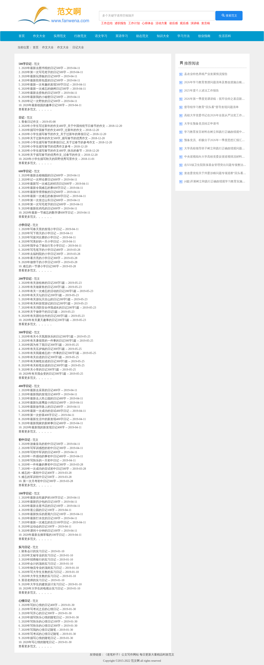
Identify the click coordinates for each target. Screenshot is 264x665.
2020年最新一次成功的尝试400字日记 (45, 410)
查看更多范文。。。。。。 (36, 109)
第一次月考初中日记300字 (39, 481)
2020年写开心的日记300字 (38, 613)
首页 (22, 36)
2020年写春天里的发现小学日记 (41, 229)
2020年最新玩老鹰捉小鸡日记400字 (43, 402)
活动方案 (161, 23)
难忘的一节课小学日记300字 (41, 266)
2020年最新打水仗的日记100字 (40, 518)
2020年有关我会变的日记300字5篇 (44, 373)
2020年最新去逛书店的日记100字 (42, 505)
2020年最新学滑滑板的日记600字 (42, 192)
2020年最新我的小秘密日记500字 (42, 97)
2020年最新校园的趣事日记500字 (44, 105)
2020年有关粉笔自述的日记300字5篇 (44, 365)
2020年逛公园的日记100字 (38, 510)
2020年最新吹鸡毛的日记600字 (40, 208)
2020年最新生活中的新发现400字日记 (45, 419)
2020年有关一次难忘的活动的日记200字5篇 (48, 291)
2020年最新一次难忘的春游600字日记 (45, 196)
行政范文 (80, 36)
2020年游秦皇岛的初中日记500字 (42, 443)
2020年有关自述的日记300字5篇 (41, 357)
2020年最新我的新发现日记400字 (44, 427)
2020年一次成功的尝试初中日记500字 (45, 468)
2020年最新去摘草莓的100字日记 (44, 534)
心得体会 (147, 23)
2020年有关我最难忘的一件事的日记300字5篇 (50, 353)
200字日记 (25, 278)
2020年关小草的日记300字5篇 (40, 369)
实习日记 (24, 547)
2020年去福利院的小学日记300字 (42, 253)
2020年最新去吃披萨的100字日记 (42, 497)
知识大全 (163, 36)
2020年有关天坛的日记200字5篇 (41, 295)
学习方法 (183, 36)
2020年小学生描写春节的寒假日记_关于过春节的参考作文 (58, 142)
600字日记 (25, 171)
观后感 (184, 23)
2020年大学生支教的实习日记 (40, 576)
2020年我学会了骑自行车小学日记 (43, 245)
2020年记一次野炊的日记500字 (40, 101)
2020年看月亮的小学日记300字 (40, 258)
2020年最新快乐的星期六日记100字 (43, 514)
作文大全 (39, 36)
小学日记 (24, 225)
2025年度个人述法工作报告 (201, 90)
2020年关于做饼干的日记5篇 (39, 311)
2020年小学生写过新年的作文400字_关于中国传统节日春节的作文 (63, 125)
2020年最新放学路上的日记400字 (42, 406)
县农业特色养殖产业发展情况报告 (205, 74)
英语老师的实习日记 (34, 580)
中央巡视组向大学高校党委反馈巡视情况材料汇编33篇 (218, 156)
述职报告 (120, 23)
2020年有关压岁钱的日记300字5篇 (43, 348)
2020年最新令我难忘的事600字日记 (43, 187)
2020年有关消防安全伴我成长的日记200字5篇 (50, 307)
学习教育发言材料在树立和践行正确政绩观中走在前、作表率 (223, 131)
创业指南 (204, 36)
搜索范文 (229, 15)
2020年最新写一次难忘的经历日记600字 (46, 183)
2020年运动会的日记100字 (38, 526)
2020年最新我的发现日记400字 (40, 394)
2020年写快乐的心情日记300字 (40, 625)
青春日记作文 (30, 121)
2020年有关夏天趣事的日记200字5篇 (46, 320)
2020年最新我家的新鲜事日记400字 (43, 423)
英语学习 (122, 36)
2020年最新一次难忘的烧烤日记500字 (45, 88)
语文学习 (101, 36)
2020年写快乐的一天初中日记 (40, 460)
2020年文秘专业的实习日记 (38, 555)
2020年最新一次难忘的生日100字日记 (45, 522)
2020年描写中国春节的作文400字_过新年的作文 (51, 130)
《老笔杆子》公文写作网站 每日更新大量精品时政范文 (139, 654)
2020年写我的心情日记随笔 (38, 629)
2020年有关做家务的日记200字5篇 (43, 287)
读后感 (173, 23)
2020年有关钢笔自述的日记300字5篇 (44, 361)
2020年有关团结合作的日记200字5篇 (44, 315)
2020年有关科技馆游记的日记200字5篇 (46, 303)
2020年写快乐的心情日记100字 (40, 621)
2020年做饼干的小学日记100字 (40, 262)
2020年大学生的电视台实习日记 (43, 588)
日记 (21, 117)
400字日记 (25, 386)
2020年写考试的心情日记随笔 (40, 633)
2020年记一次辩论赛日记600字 (40, 179)
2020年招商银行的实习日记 (38, 559)
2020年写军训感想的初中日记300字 (43, 448)
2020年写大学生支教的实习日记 (41, 572)
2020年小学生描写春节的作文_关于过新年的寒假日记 (55, 134)
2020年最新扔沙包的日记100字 (40, 501)
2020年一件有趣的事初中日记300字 (43, 464)
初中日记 (24, 439)
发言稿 (205, 23)
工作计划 (134, 23)
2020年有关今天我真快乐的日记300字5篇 (47, 336)
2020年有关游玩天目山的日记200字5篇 (46, 299)
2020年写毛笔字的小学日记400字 (42, 249)
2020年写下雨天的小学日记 (38, 233)
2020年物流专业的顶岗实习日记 (41, 567)
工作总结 (107, 23)
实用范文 (60, 36)
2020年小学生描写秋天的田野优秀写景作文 (50, 158)
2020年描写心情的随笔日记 (38, 638)
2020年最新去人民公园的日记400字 (43, 398)
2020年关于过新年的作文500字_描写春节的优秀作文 (54, 138)
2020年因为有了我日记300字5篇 (41, 344)
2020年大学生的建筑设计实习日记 (43, 584)
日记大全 (78, 47)
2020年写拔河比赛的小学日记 (40, 237)
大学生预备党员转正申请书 (201, 123)
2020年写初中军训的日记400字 (40, 452)
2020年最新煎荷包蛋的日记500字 (42, 80)
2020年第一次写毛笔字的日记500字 (43, 72)
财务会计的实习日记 (34, 551)
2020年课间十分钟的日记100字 (40, 530)
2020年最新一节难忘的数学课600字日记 (48, 212)
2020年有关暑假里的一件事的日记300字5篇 (48, 340)
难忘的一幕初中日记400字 (38, 472)
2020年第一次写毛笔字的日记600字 (43, 204)
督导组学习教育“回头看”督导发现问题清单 (211, 107)
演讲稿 (195, 23)
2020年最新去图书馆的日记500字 (42, 68)
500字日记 (25, 63)
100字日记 (25, 493)
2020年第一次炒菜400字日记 (39, 415)
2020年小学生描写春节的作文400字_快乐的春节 (51, 150)
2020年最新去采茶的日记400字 (40, 390)
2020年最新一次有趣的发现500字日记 (45, 84)
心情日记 (24, 600)
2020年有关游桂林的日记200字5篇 (43, 282)
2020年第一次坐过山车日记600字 (42, 200)
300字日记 (25, 332)
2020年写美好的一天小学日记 (40, 241)
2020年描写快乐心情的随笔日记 (41, 617)
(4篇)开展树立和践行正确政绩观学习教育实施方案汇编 (219, 181)
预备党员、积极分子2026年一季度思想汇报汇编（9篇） (219, 140)
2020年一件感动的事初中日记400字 (43, 456)
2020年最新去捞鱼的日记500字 (40, 92)
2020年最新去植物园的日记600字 (42, 175)
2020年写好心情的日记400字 (39, 605)
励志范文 (142, 36)
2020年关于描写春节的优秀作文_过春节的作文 (51, 154)
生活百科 (225, 36)
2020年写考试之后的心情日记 (40, 609)
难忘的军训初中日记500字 (38, 477)
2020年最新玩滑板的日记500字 (40, 76)
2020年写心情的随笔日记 (39, 642)
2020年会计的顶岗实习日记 (38, 563)
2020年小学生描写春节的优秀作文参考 (46, 146)
